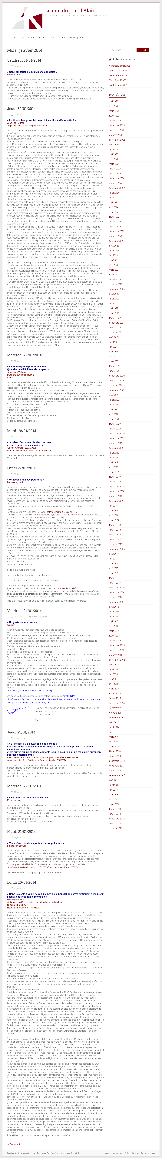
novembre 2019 (116, 438)
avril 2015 (113, 684)
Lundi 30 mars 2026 (118, 85)
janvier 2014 (115, 756)
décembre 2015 (117, 645)
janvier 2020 (115, 428)
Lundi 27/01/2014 (21, 468)
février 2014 (115, 751)
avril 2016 (113, 626)
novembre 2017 (116, 539)
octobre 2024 (115, 183)
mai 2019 (113, 462)
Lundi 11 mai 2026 (118, 75)
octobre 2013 (115, 770)
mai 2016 (113, 621)
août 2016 (114, 607)
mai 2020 (113, 409)
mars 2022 (114, 313)
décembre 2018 (117, 486)
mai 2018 (113, 510)
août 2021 (114, 337)
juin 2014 (113, 732)
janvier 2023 (115, 279)
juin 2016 (113, 616)
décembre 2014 (117, 703)
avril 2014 (113, 741)
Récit (39, 617)
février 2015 (115, 693)
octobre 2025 (115, 135)
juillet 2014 (114, 727)
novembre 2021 (116, 327)
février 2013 (115, 809)
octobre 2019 (115, 443)
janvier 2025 (115, 168)
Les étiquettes (77, 37)
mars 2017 (114, 573)
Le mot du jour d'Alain (70, 10)
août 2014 (114, 722)
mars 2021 (114, 361)
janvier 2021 (115, 371)
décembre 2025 (117, 125)
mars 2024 (114, 212)
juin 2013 (113, 790)
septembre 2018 (117, 501)
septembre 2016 (117, 602)
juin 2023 (113, 255)
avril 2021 (113, 356)
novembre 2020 (116, 380)
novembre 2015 (116, 650)
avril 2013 (113, 799)
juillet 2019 (114, 452)
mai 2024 (113, 202)
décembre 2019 (117, 433)
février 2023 (115, 274)
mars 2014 (114, 746)
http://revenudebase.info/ (66, 588)
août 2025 (114, 144)
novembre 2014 (116, 708)
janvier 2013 (115, 814)
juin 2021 (113, 347)
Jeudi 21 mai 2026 (118, 70)
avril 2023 (113, 265)
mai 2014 (113, 737)
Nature (34, 617)
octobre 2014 (115, 712)
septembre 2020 (117, 390)
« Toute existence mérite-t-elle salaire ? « (57, 512)
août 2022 (114, 294)
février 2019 (115, 477)
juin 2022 (113, 303)
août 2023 (114, 245)
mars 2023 (114, 270)
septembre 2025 (117, 140)
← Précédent (13, 1144)
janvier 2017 (115, 582)
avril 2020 (113, 414)
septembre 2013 (117, 775)
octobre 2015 (115, 655)
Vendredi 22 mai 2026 (119, 66)
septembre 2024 (117, 188)
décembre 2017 (117, 534)
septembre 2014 (117, 717)
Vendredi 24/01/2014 (24, 610)
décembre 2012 (117, 818)
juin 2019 (113, 457)
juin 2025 (113, 149)
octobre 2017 (115, 544)
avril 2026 (113, 106)
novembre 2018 (116, 491)
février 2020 (115, 424)
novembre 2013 (116, 765)
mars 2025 (114, 164)
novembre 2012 (116, 823)
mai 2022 (113, 308)
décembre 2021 (117, 322)
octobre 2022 (115, 284)
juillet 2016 (114, 611)
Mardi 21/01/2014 (21, 831)
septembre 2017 (117, 549)
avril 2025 (113, 159)
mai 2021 (113, 351)
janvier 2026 (115, 120)
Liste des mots (28, 37)
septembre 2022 (117, 289)
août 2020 (114, 395)
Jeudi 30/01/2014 (21, 108)
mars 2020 (114, 419)
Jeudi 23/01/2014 (21, 732)
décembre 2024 (117, 173)
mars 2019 (114, 472)
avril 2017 (113, 568)
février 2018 (115, 525)
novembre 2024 (116, 178)
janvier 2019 (115, 481)
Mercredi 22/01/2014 (24, 786)
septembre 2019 (117, 448)
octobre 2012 (115, 828)
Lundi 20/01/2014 (21, 882)
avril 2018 (113, 515)
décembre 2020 (117, 375)
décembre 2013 (117, 761)
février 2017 (115, 578)
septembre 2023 (117, 241)
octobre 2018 (115, 496)
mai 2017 (113, 563)
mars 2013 (114, 804)
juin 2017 (113, 558)
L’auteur (43, 37)
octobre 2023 (115, 236)
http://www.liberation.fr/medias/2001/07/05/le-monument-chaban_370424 (43, 867)
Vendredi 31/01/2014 (24, 60)
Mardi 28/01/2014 (21, 430)
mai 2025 (113, 154)
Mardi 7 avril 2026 (117, 80)
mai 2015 (113, 679)
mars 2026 (114, 111)
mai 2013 (113, 794)
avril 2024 (113, 207)
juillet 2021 (114, 342)
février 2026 (115, 115)
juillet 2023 (114, 250)
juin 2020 (113, 404)
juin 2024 (113, 197)
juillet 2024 (114, 192)
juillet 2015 (114, 669)
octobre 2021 (115, 332)
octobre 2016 (115, 597)
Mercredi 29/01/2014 (24, 355)
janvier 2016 (115, 640)
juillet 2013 (114, 785)
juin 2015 (113, 674)
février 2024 (115, 217)
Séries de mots (58, 37)
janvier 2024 (115, 221)
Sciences (45, 617)
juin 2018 (113, 505)
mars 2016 (114, 631)
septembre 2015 (117, 660)
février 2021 (115, 366)
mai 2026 (113, 101)
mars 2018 (114, 520)
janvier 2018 (115, 530)
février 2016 (115, 635)
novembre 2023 (116, 231)
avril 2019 (113, 467)
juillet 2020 (114, 400)
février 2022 (115, 318)
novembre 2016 (116, 592)
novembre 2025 (116, 130)
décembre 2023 (117, 226)
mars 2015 (114, 688)
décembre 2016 (117, 587)
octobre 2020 (115, 385)
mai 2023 (113, 260)
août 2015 (114, 664)
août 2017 (114, 554)
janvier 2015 (115, 698)
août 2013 (114, 780)
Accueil (12, 37)
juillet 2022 (114, 298)
